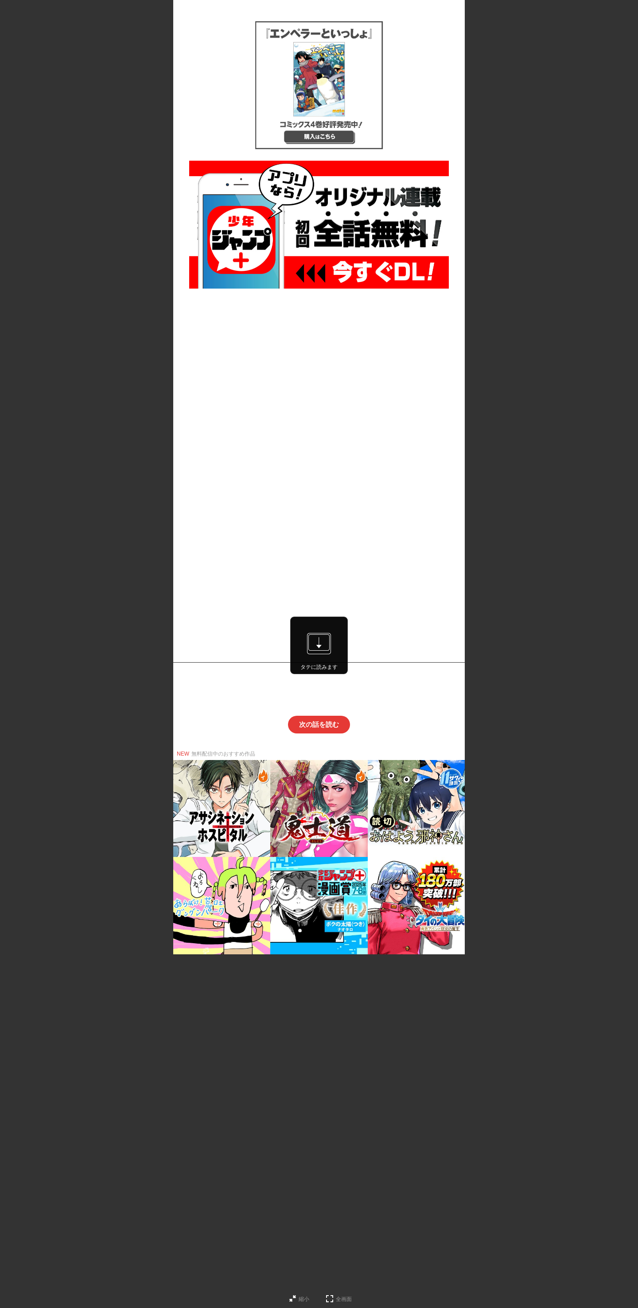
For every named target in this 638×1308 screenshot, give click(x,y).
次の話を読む (319, 724)
